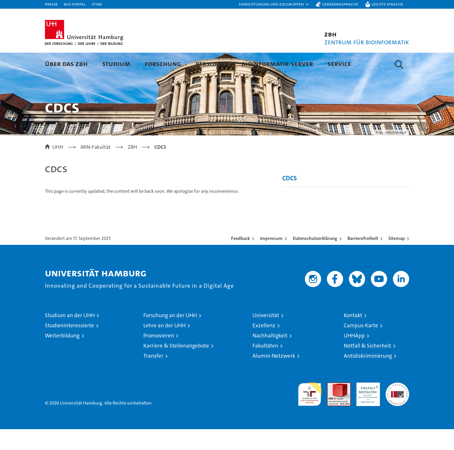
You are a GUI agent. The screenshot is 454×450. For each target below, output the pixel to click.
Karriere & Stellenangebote (176, 366)
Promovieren (158, 356)
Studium (116, 63)
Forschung (163, 63)
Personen (211, 63)
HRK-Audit (366, 406)
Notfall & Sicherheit (367, 366)
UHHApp (354, 356)
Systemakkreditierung (397, 406)
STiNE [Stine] (97, 4)
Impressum (271, 259)
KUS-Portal (75, 4)
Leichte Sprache (387, 4)
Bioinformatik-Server (277, 63)
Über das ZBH (66, 63)
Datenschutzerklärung (315, 259)
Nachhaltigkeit (270, 356)
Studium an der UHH (70, 336)
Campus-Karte (361, 346)
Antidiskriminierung (368, 376)
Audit (332, 406)
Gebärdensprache (340, 4)
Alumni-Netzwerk (273, 376)
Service (339, 63)
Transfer (153, 376)
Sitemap (396, 259)
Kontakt (353, 336)
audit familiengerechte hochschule (309, 412)
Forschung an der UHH (170, 336)
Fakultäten (265, 366)
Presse (51, 4)
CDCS (289, 199)
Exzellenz (263, 346)
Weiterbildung (62, 356)
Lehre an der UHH (164, 346)
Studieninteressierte (69, 346)
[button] (274, 4)
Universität (265, 336)
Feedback (240, 259)
